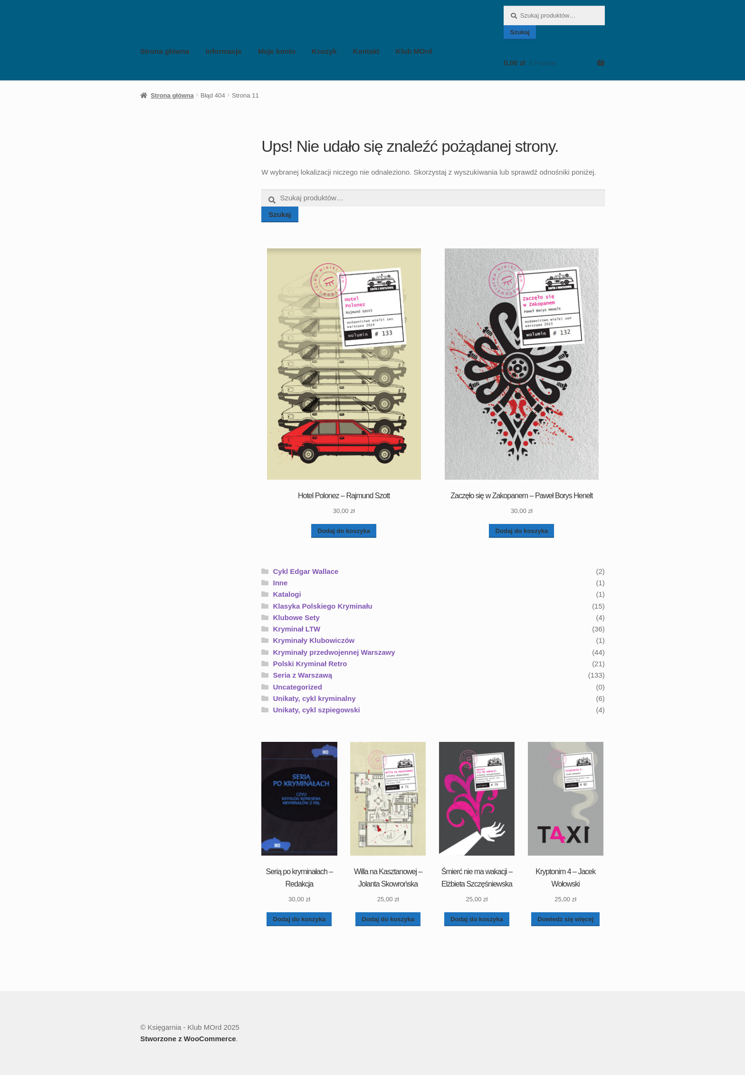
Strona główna (164, 51)
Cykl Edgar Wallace (306, 571)
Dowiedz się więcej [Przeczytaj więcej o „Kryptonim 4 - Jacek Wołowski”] (565, 919)
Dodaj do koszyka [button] (343, 530)
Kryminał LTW (297, 629)
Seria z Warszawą (303, 675)
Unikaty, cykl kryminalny (314, 698)
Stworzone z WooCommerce (188, 1039)
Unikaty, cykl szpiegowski (316, 710)
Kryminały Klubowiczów (314, 640)
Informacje (224, 51)
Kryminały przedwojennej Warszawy (334, 652)
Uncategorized (297, 687)
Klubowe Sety (296, 617)
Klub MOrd (414, 51)
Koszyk (324, 51)
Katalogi (287, 594)
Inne (280, 583)
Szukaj (520, 32)
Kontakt (366, 51)
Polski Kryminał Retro (310, 664)
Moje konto (277, 51)
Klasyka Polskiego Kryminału (322, 606)
